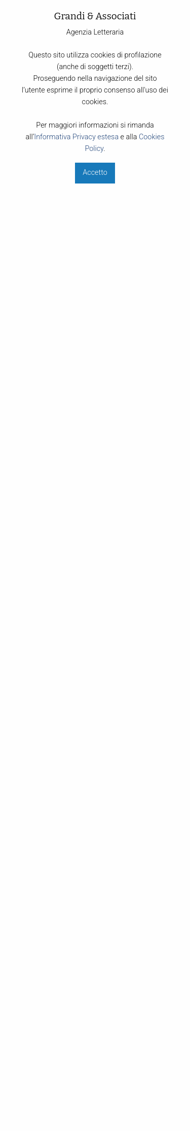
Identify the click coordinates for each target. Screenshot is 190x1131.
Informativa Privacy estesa (76, 137)
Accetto (95, 172)
